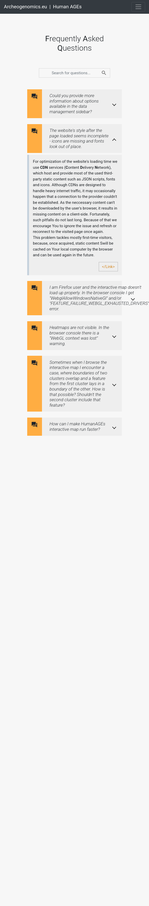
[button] (84, 103)
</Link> (108, 266)
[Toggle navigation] (138, 7)
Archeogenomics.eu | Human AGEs (43, 7)
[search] (74, 73)
